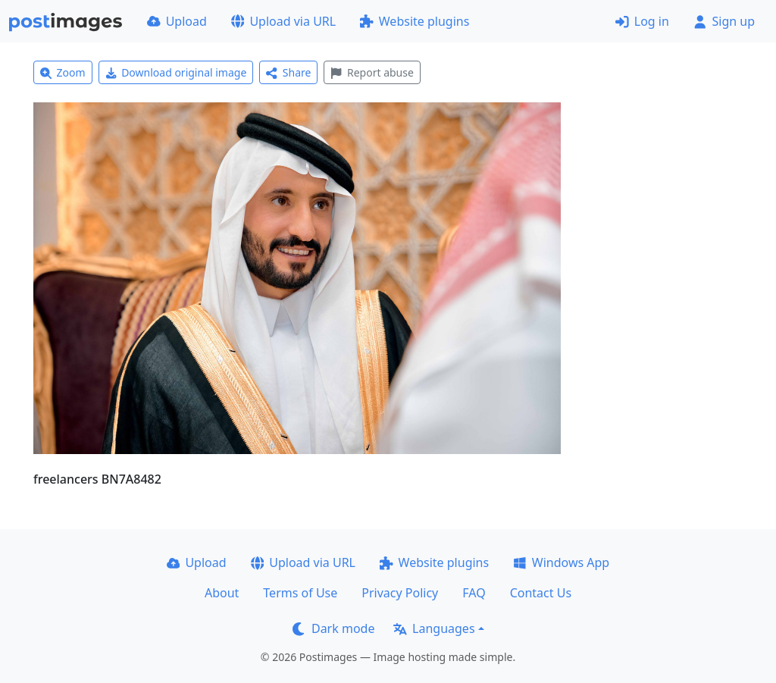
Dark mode (333, 628)
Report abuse (371, 72)
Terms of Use (300, 592)
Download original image (176, 72)
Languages (433, 628)
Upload (177, 21)
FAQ (473, 592)
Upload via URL (283, 21)
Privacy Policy (399, 592)
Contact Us (540, 592)
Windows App (561, 562)
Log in (642, 21)
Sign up (724, 21)
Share (288, 72)
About (222, 592)
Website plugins (414, 21)
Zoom (63, 72)
